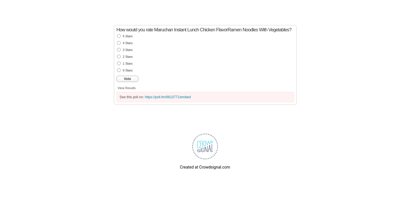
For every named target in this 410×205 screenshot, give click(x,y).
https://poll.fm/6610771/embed (168, 97)
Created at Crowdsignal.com (205, 167)
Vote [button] (127, 79)
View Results (127, 88)
